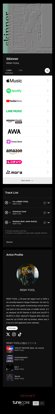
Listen (9, 70)
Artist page (12, 328)
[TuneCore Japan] (21, 404)
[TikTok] (20, 336)
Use (20, 70)
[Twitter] (8, 335)
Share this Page (27, 396)
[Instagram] (14, 335)
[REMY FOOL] (27, 274)
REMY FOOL (12, 63)
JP (42, 403)
